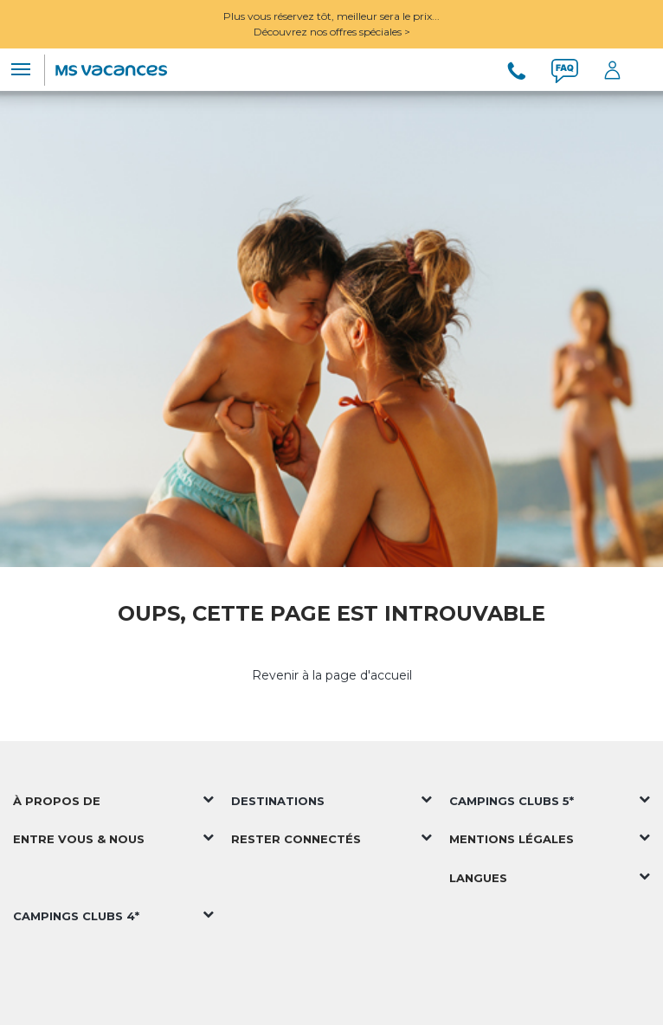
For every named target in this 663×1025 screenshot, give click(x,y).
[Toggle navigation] (21, 69)
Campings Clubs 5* (511, 801)
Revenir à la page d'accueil (332, 675)
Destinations (278, 801)
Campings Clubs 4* (76, 916)
